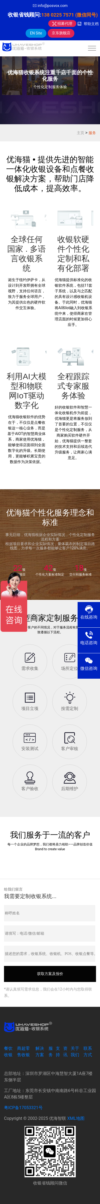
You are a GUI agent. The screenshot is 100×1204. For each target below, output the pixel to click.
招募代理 (62, 23)
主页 (80, 133)
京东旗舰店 (61, 33)
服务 (92, 133)
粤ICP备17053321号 (23, 1107)
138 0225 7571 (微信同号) (69, 15)
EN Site (36, 33)
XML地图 (76, 1118)
